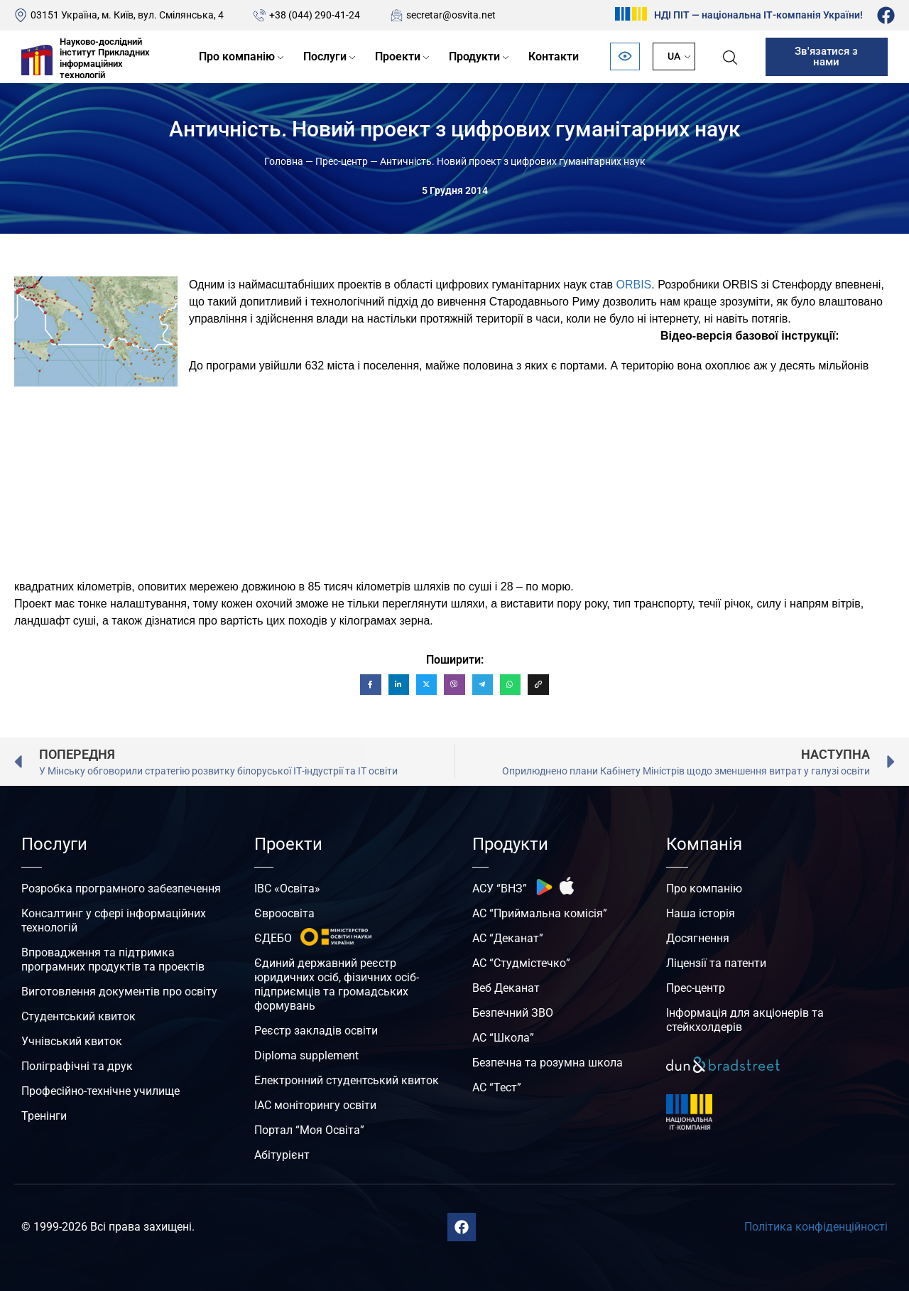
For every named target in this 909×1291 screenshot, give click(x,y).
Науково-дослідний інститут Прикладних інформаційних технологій (105, 58)
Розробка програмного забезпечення (121, 888)
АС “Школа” (503, 1037)
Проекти (397, 56)
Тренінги (44, 1116)
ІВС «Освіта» (287, 888)
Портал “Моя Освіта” (309, 1130)
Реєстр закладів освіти (316, 1030)
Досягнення (697, 938)
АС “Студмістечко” (521, 963)
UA (674, 56)
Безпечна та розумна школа (547, 1062)
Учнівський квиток (71, 1041)
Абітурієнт (282, 1155)
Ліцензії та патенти (716, 963)
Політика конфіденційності (816, 1226)
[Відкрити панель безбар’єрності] (625, 56)
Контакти (553, 56)
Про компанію (237, 56)
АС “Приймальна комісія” (539, 913)
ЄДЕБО (273, 938)
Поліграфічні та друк (77, 1066)
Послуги (325, 56)
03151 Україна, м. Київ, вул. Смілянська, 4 (127, 15)
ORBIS (633, 285)
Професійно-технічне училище (100, 1091)
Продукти (474, 56)
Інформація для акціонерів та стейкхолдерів (745, 1020)
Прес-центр (341, 161)
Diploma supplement (306, 1055)
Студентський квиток (78, 1016)
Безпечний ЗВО (512, 1013)
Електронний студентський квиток (346, 1080)
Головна (283, 161)
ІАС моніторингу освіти (315, 1105)
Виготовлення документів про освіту (119, 991)
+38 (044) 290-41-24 (314, 15)
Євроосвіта (284, 913)
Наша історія (700, 913)
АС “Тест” (496, 1087)
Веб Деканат (506, 988)
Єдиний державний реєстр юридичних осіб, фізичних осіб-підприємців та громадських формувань (336, 984)
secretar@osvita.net (451, 15)
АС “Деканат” (507, 938)
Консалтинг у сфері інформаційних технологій (113, 920)
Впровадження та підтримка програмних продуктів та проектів (113, 959)
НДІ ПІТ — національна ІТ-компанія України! (758, 15)
